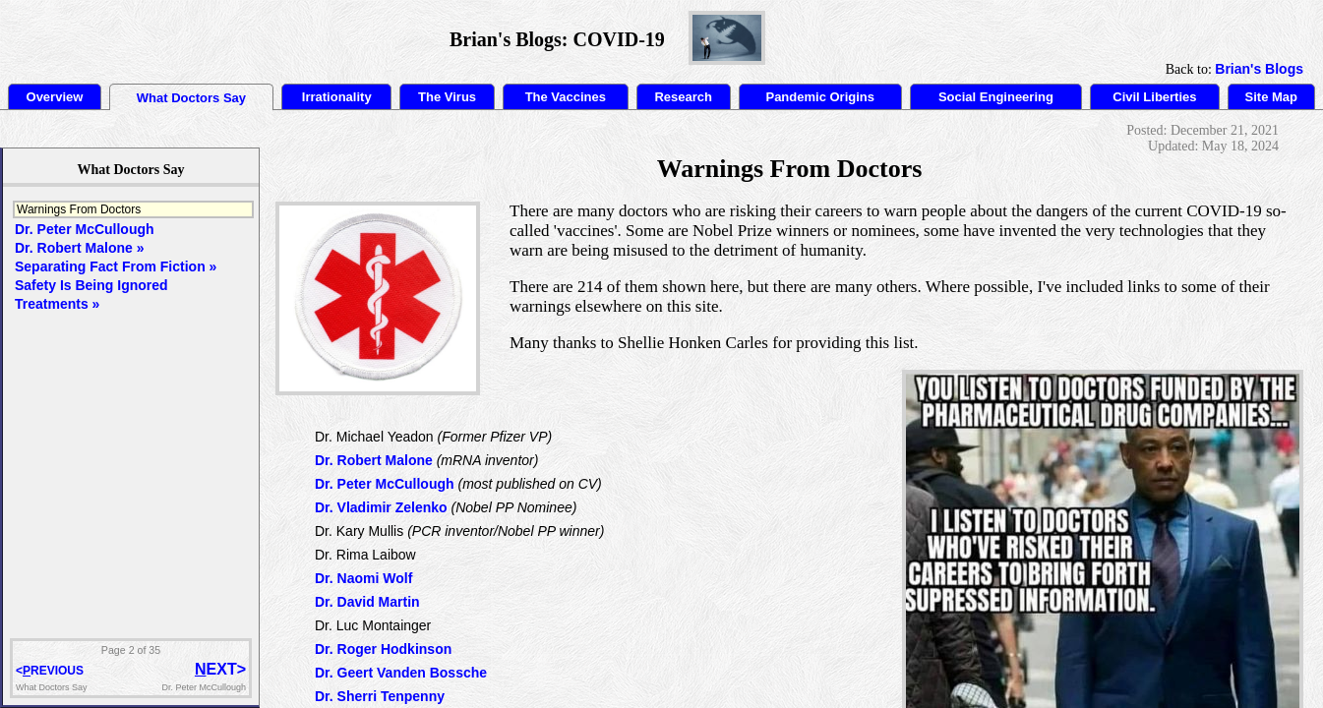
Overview (55, 96)
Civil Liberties (1154, 96)
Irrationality (337, 96)
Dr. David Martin (367, 602)
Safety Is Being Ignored (91, 285)
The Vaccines (565, 96)
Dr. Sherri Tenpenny (380, 696)
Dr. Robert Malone (374, 460)
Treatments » (57, 304)
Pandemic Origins (819, 96)
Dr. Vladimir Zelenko (381, 507)
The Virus (447, 96)
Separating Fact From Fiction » (115, 266)
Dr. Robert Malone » (79, 248)
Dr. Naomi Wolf (363, 578)
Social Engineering (995, 96)
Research (683, 96)
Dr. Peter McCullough (384, 484)
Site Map (1271, 96)
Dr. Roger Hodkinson (383, 649)
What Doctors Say (191, 97)
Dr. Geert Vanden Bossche (401, 672)
